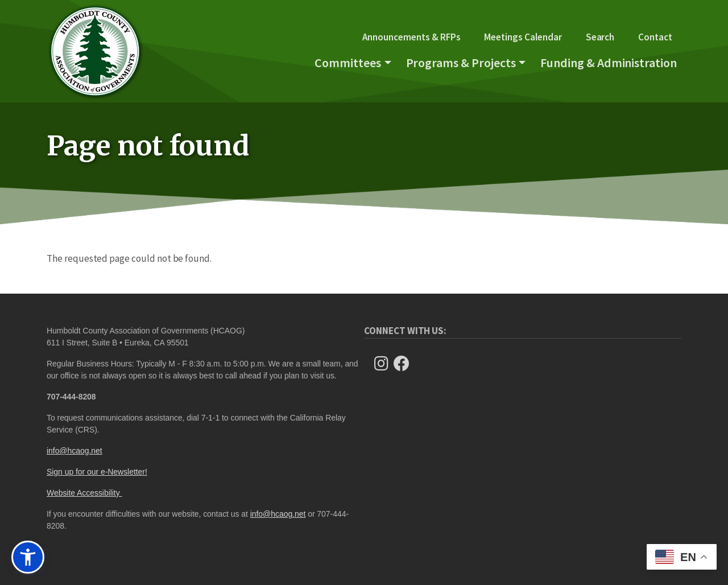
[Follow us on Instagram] (384, 363)
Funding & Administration (608, 63)
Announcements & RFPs (411, 37)
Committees (348, 63)
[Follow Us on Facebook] (405, 363)
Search (600, 37)
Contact (655, 37)
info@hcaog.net (74, 450)
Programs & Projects (461, 63)
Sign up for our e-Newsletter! (97, 471)
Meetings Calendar (522, 37)
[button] (27, 557)
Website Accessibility (84, 492)
